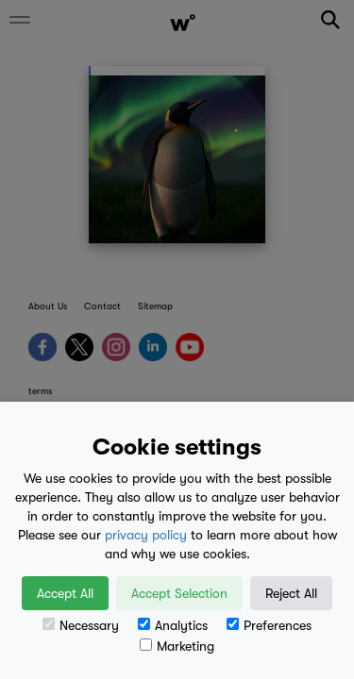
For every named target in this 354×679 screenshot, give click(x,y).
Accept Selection (179, 593)
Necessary (80, 625)
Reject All (291, 593)
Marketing (177, 646)
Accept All (65, 593)
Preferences (269, 625)
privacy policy (146, 534)
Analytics (173, 625)
